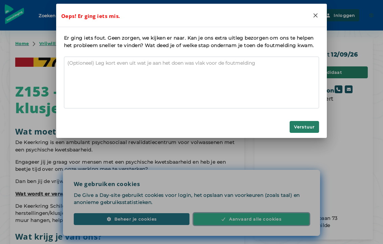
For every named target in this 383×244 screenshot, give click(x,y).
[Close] (315, 15)
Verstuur (304, 126)
